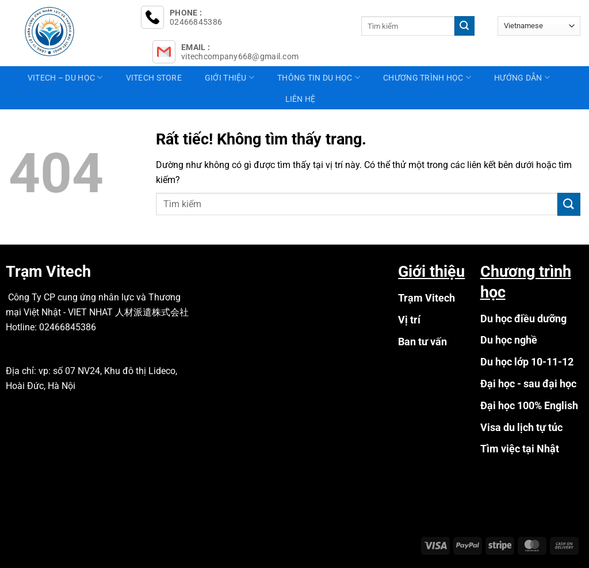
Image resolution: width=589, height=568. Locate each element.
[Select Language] (539, 25)
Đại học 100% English (529, 405)
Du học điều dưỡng (523, 318)
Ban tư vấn (422, 342)
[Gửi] (464, 26)
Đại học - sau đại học (528, 384)
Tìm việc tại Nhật (519, 449)
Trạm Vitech (426, 298)
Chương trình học (427, 77)
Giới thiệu (229, 77)
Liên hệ (300, 99)
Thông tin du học (318, 77)
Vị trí (409, 320)
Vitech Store (154, 77)
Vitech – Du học (65, 77)
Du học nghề (508, 340)
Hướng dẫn (522, 77)
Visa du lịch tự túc (521, 427)
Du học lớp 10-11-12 (526, 362)
